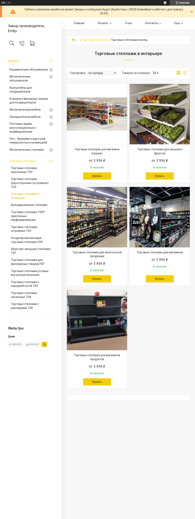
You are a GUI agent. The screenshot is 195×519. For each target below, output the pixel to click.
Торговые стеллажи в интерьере (25, 196)
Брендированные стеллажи (29, 204)
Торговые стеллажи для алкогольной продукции (97, 254)
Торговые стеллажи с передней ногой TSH (25, 284)
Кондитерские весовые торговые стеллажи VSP (27, 240)
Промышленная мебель (25, 116)
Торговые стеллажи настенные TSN (24, 295)
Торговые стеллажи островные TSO (24, 229)
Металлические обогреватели (20, 78)
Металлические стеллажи (27, 149)
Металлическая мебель (25, 109)
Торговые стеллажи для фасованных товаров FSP (28, 261)
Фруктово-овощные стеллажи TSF (30, 251)
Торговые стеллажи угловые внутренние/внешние (30, 273)
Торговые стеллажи (23, 161)
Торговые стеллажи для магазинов (159, 252)
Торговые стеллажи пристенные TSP (24, 170)
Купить (97, 176)
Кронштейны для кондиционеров (21, 89)
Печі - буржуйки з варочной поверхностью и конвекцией (28, 140)
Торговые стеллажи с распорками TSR (25, 306)
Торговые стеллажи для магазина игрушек (97, 151)
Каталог (13, 61)
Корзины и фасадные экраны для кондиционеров (29, 100)
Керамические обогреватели (29, 69)
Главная (79, 23)
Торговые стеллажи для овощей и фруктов (159, 151)
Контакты (151, 23)
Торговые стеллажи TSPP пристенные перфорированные (28, 215)
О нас (128, 23)
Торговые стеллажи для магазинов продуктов (97, 357)
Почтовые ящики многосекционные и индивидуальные (23, 127)
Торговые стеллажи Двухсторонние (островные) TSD (30, 182)
